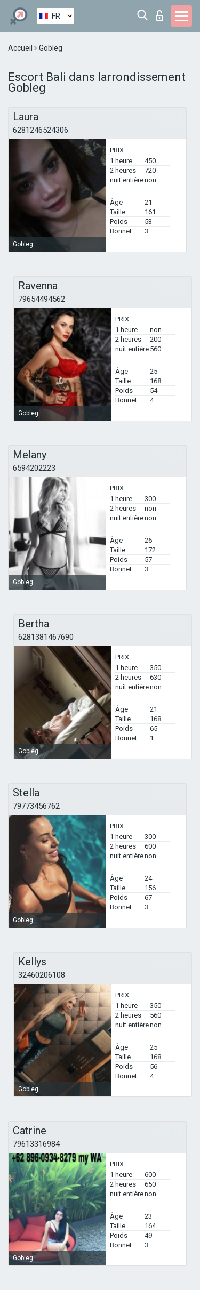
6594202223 (34, 468)
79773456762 (36, 806)
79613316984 (36, 1144)
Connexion (159, 15)
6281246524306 (40, 130)
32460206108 (41, 975)
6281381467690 (46, 637)
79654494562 (41, 299)
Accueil (21, 48)
